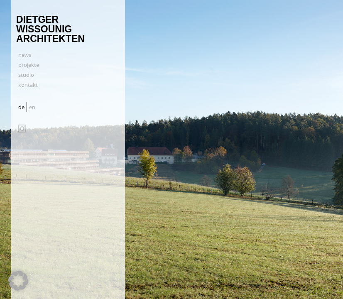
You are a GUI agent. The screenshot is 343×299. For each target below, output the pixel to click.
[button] (18, 280)
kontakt (28, 84)
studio (26, 74)
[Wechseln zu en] (33, 107)
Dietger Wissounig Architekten (50, 29)
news (24, 55)
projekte (28, 65)
